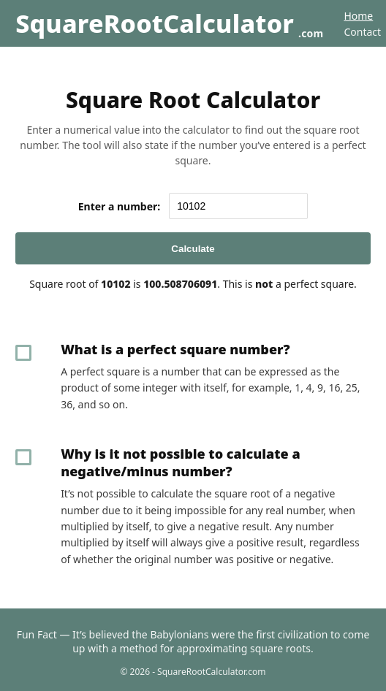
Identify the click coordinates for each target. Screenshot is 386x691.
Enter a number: (119, 206)
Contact (362, 32)
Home (358, 16)
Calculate (192, 248)
